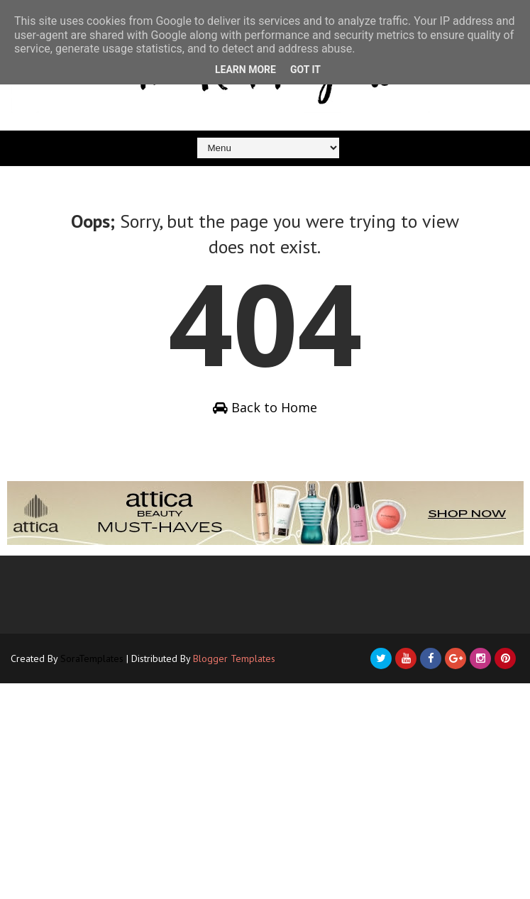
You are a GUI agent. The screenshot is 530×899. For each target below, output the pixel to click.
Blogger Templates (234, 658)
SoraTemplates (91, 658)
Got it (305, 69)
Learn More (245, 69)
